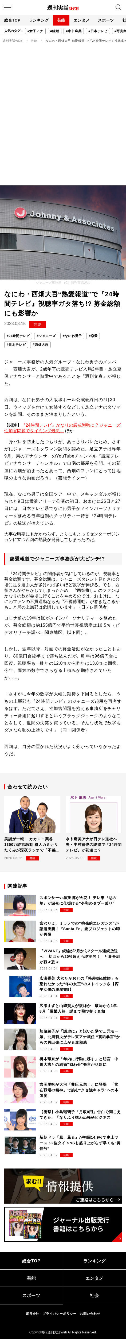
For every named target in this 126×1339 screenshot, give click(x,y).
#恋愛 (93, 336)
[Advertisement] (63, 120)
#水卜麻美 (74, 31)
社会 (94, 1295)
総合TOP (12, 20)
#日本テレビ (97, 31)
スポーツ (106, 20)
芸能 (61, 20)
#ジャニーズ (46, 336)
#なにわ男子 (72, 336)
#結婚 (54, 31)
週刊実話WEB (13, 40)
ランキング (39, 20)
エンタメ (81, 20)
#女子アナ (35, 31)
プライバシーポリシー (59, 1314)
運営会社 (32, 1314)
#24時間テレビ (18, 336)
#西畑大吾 (40, 345)
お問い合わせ (90, 1314)
